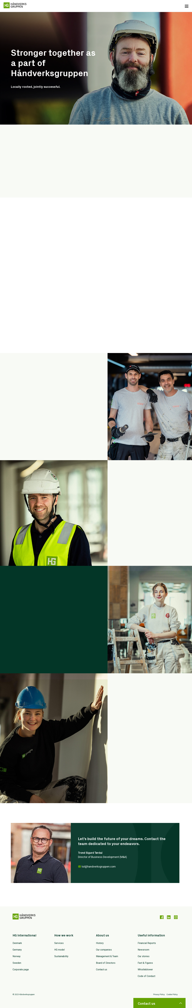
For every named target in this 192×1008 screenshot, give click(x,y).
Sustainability (61, 956)
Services (59, 943)
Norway (17, 956)
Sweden (17, 962)
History (100, 943)
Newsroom (143, 949)
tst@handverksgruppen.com (99, 866)
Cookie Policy (172, 995)
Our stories (143, 956)
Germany (17, 949)
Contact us (101, 969)
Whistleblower (145, 969)
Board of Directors (105, 962)
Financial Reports (147, 943)
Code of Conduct (146, 976)
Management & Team (107, 956)
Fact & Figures (145, 962)
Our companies (104, 949)
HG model (59, 949)
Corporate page (21, 969)
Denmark (17, 943)
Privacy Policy (159, 995)
